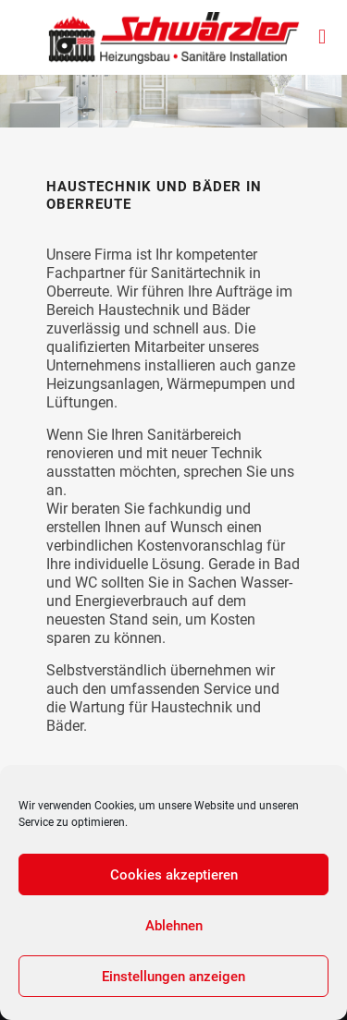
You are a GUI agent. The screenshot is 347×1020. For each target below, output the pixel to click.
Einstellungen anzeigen (173, 976)
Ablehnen (174, 925)
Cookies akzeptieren (174, 875)
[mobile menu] (322, 37)
